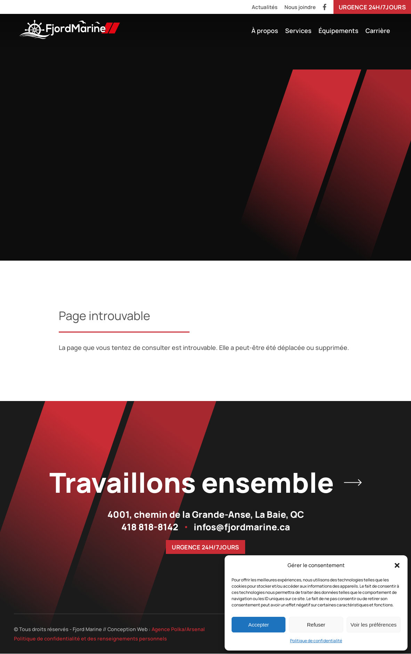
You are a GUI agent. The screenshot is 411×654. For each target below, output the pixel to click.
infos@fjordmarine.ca (242, 527)
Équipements (338, 30)
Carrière (377, 30)
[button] (397, 565)
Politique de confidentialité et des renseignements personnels (90, 639)
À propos (264, 30)
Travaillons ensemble (205, 482)
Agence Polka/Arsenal (178, 629)
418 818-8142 (149, 527)
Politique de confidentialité (316, 641)
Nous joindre (300, 7)
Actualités (264, 7)
